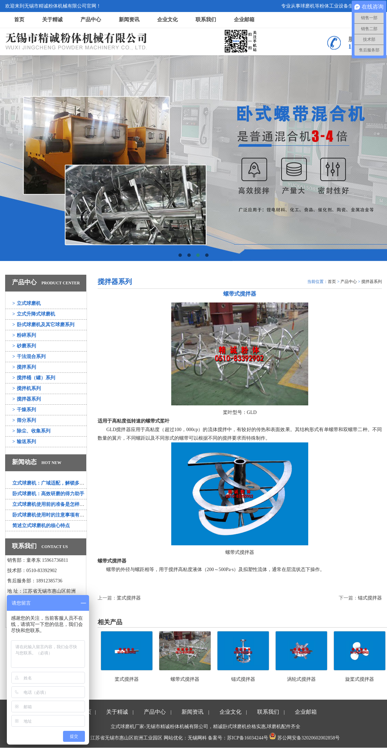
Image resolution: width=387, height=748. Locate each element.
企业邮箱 (244, 19)
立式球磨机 (26, 303)
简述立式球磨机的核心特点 (41, 525)
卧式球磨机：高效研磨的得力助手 (48, 493)
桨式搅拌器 (129, 598)
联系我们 (206, 19)
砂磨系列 (24, 345)
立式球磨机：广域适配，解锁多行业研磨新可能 (62, 483)
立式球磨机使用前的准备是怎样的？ (50, 504)
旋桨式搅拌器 (359, 679)
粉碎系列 (24, 335)
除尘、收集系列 (31, 431)
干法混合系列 (29, 356)
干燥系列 (24, 409)
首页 (19, 19)
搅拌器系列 (26, 399)
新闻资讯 (129, 19)
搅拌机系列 (26, 388)
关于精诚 (52, 19)
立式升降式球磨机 (33, 314)
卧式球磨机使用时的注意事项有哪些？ (53, 515)
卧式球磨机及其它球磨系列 (43, 324)
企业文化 (167, 19)
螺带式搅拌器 (185, 679)
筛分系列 (24, 420)
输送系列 (24, 441)
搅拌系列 (24, 367)
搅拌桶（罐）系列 (33, 377)
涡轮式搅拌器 (301, 679)
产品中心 (90, 19)
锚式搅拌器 (370, 598)
